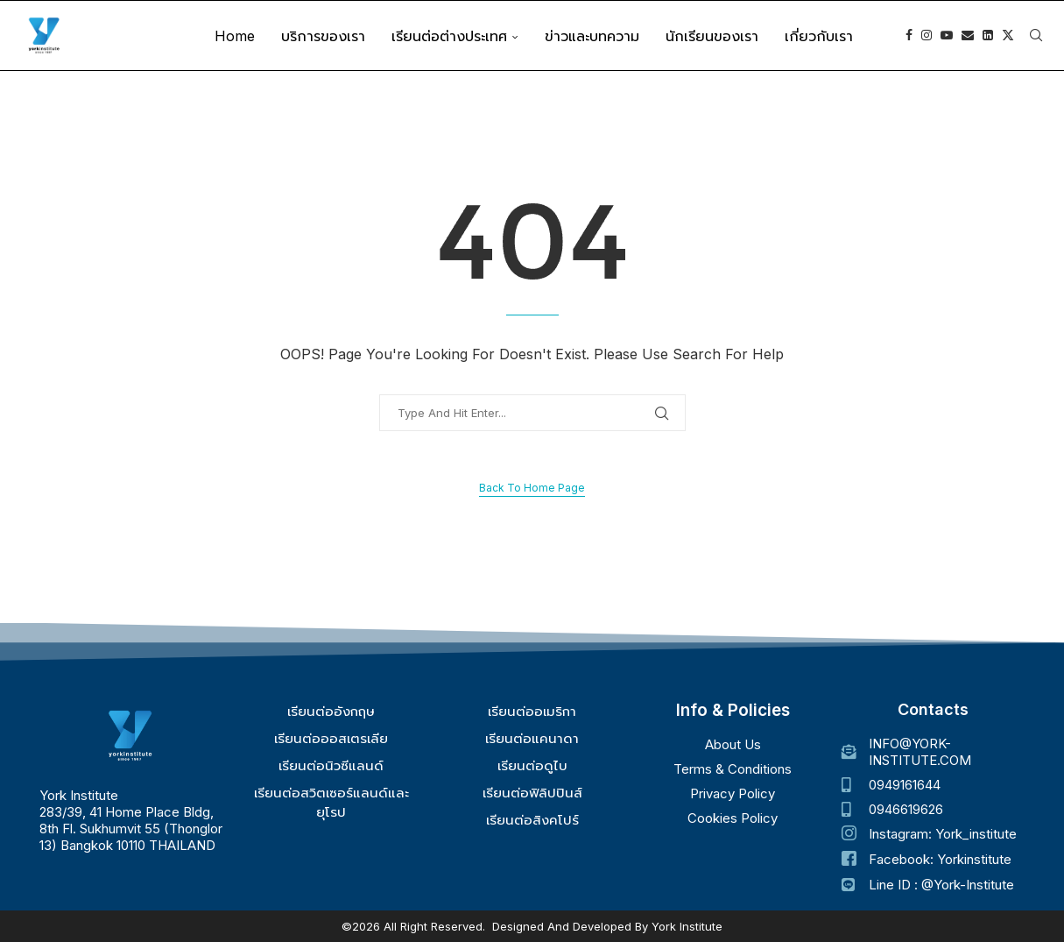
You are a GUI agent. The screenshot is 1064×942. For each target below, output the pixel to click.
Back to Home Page (532, 487)
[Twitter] (1008, 36)
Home (235, 36)
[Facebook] (909, 36)
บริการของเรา (323, 36)
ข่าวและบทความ (592, 36)
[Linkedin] (988, 36)
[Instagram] (926, 36)
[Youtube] (947, 36)
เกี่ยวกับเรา (819, 36)
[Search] (1036, 36)
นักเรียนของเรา (712, 36)
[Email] (968, 36)
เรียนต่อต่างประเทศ (449, 36)
